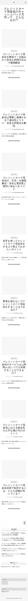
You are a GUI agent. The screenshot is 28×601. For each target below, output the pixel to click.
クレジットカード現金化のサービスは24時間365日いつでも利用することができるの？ (14, 367)
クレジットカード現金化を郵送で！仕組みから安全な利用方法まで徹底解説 (14, 58)
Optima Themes (18, 598)
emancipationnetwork (19, 66)
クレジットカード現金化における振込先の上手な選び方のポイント (14, 429)
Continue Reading (14, 77)
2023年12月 (4, 584)
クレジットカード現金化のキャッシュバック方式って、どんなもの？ (14, 14)
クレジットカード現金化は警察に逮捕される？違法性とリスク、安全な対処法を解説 (14, 120)
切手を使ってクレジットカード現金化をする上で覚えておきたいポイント (14, 245)
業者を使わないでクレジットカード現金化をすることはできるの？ (14, 305)
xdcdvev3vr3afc (19, 252)
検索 (24, 522)
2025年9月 (4, 582)
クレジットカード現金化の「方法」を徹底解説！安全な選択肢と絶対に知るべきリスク (14, 183)
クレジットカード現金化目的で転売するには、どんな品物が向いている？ (14, 489)
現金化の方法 (14, 50)
